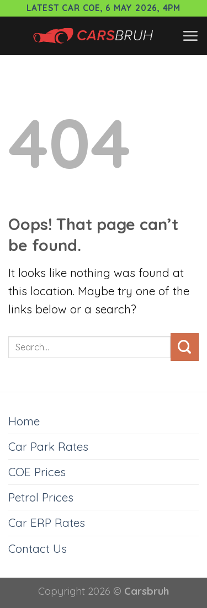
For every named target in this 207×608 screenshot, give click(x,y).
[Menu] (190, 36)
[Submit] (185, 347)
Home (24, 421)
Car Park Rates (48, 446)
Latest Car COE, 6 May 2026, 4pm (103, 8)
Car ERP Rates (46, 522)
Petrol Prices (40, 497)
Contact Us (37, 548)
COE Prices (37, 472)
